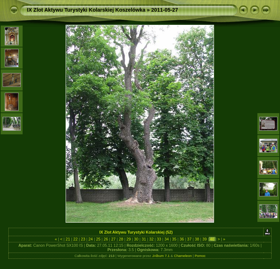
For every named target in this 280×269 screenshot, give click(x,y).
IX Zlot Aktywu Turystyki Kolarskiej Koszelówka (86, 10)
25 (98, 239)
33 (159, 239)
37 (189, 239)
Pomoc (200, 256)
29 (128, 239)
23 (83, 239)
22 (75, 239)
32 (151, 239)
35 (174, 239)
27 (113, 239)
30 (136, 239)
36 (182, 239)
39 (204, 239)
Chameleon (183, 256)
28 (121, 239)
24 (91, 239)
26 (105, 239)
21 (68, 239)
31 (143, 239)
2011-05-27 (164, 10)
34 (166, 239)
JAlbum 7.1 (161, 256)
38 (197, 239)
